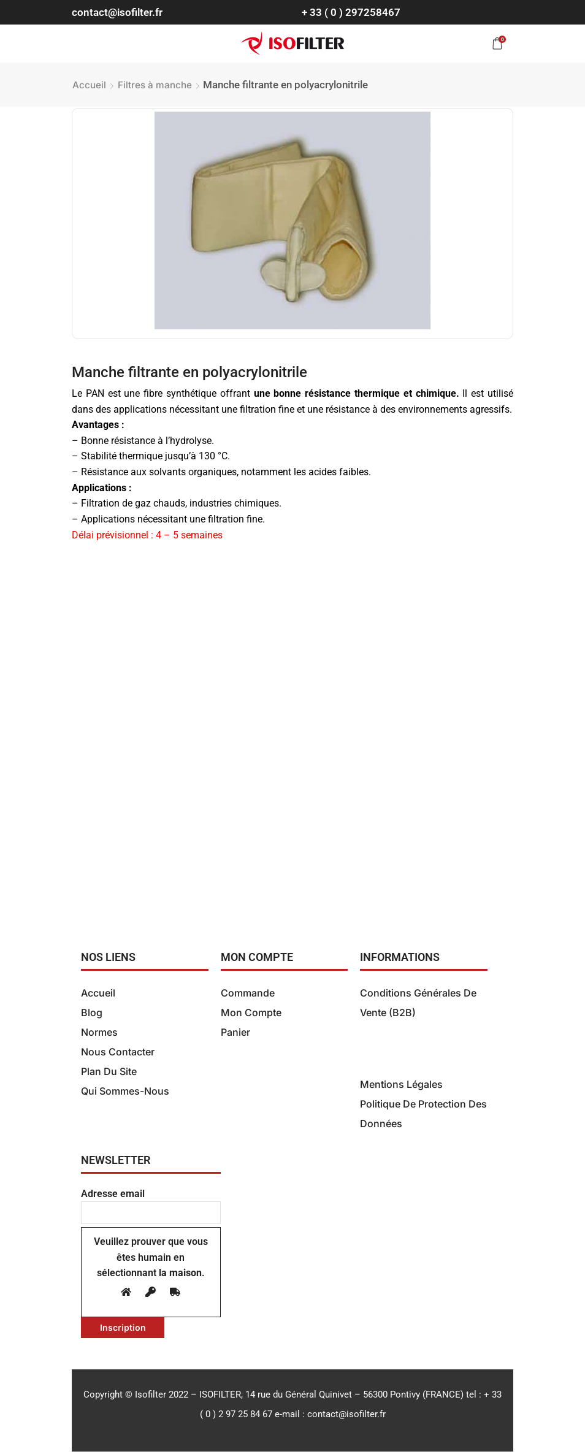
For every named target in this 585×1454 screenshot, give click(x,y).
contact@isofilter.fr (117, 12)
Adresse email (151, 1205)
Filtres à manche (155, 85)
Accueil (89, 85)
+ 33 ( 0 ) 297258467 (351, 12)
